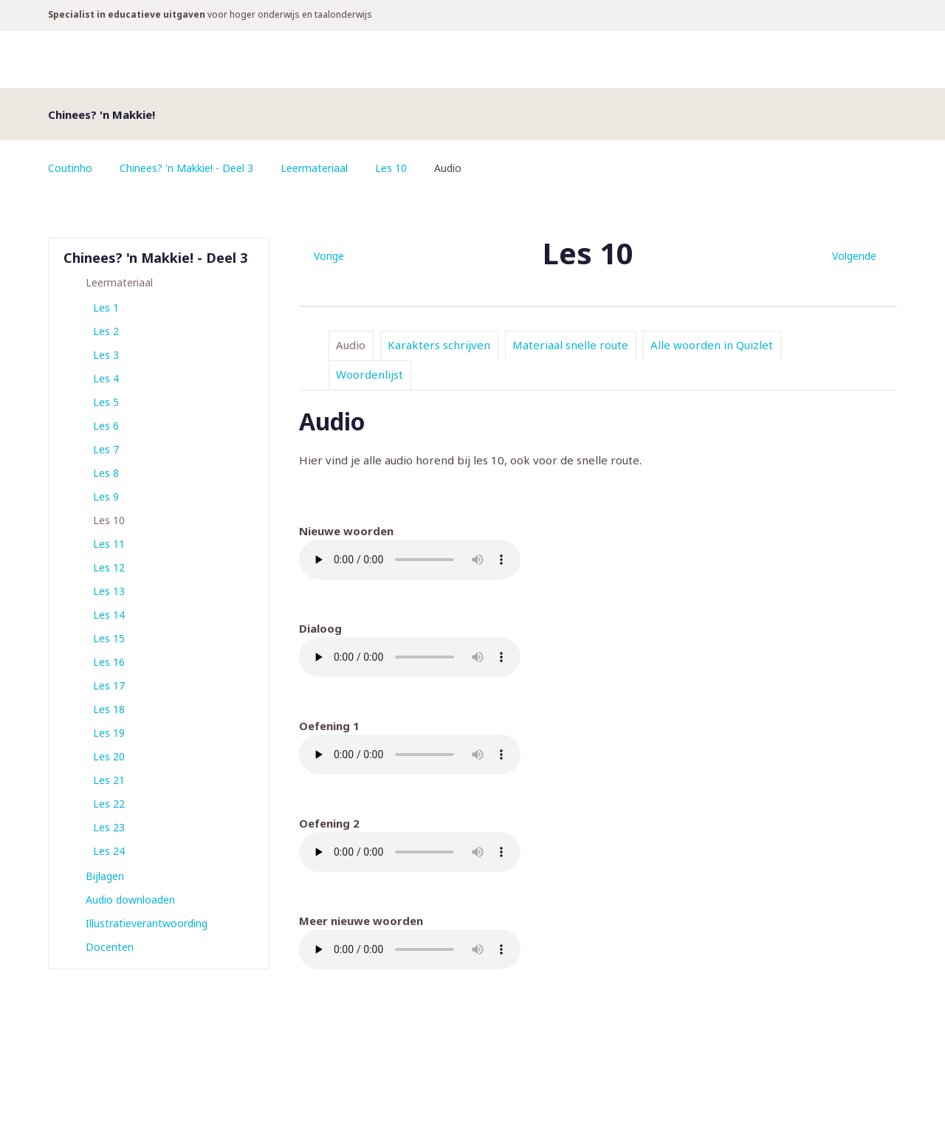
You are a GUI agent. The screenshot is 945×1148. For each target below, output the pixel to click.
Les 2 (106, 331)
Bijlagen (105, 876)
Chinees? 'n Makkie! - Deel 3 (186, 168)
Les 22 (109, 804)
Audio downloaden (130, 900)
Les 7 (106, 449)
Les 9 (106, 496)
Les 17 (109, 685)
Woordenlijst (369, 374)
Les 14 (109, 615)
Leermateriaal (314, 168)
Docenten (110, 947)
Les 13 (109, 591)
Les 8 (106, 473)
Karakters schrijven (439, 344)
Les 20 (109, 756)
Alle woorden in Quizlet (711, 344)
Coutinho (70, 168)
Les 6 (106, 426)
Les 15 (109, 638)
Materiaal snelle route (570, 344)
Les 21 (109, 780)
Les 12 (109, 567)
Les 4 (106, 378)
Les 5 (106, 402)
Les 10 (391, 168)
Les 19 (109, 733)
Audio (350, 344)
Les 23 (109, 827)
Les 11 (109, 544)
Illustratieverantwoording (146, 923)
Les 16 (109, 662)
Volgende (854, 256)
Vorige (329, 256)
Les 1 (106, 307)
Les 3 (106, 355)
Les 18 (109, 709)
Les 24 (109, 851)
